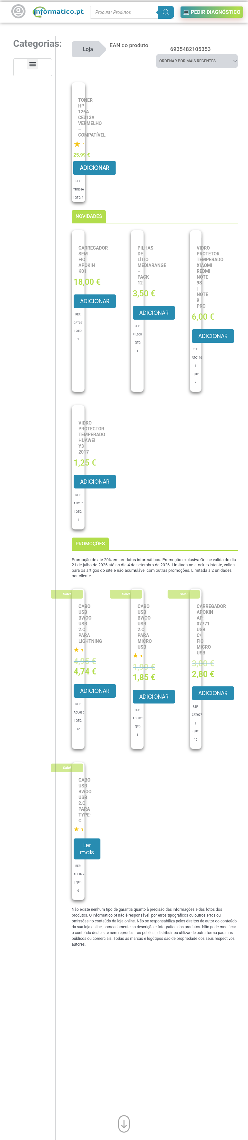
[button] (32, 64)
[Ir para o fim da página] (124, 1124)
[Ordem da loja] (197, 61)
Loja (88, 49)
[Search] (166, 12)
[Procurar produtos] (132, 12)
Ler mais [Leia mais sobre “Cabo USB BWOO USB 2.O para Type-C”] (87, 848)
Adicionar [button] (94, 168)
